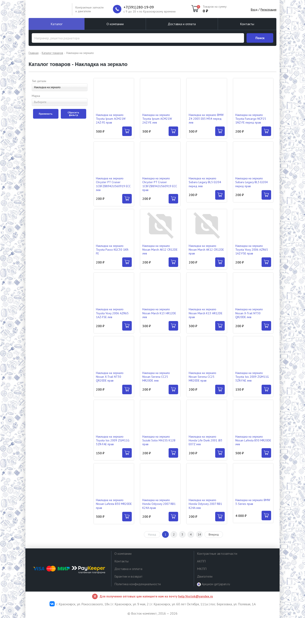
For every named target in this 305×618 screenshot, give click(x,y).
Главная (34, 53)
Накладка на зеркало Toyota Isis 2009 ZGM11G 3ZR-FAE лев (252, 376)
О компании (115, 24)
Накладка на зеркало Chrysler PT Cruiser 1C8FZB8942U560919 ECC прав (159, 184)
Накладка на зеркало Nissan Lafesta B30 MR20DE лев (253, 440)
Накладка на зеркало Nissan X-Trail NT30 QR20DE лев (249, 313)
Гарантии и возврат (128, 576)
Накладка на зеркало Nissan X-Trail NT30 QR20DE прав (109, 376)
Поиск (260, 38)
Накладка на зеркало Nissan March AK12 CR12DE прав (206, 249)
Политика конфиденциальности (137, 584)
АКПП (201, 561)
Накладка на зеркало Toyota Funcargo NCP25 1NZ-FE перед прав (250, 118)
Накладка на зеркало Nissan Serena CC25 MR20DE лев (156, 376)
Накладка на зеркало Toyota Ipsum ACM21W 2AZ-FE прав (111, 118)
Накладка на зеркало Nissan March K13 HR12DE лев (159, 313)
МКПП (202, 569)
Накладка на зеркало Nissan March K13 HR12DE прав (205, 313)
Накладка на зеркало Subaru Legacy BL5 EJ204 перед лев (205, 182)
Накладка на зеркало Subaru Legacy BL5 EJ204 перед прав (251, 182)
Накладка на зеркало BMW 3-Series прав (252, 502)
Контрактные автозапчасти (217, 553)
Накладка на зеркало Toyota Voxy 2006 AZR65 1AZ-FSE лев (112, 313)
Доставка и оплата (182, 24)
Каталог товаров (52, 53)
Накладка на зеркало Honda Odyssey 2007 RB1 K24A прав (159, 504)
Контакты (247, 24)
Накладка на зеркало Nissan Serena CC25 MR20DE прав (202, 376)
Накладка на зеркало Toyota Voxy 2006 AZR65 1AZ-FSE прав (251, 249)
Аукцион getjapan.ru (213, 584)
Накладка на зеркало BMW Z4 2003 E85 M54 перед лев (206, 118)
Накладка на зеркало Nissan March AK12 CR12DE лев (159, 249)
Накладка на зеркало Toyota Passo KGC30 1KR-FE (112, 249)
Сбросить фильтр (73, 114)
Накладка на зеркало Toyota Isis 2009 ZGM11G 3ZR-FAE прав (112, 440)
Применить (46, 113)
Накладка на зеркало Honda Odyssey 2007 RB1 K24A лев (205, 504)
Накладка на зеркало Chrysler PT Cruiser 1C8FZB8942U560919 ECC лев (113, 184)
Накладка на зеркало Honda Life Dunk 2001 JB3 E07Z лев (205, 440)
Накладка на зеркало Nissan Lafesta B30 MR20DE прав (114, 504)
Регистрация (268, 9)
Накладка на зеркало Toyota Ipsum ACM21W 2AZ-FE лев (157, 118)
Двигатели (204, 576)
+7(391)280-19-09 (138, 7)
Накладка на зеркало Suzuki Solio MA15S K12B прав (158, 440)
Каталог (56, 24)
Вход (254, 9)
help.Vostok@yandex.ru (195, 596)
